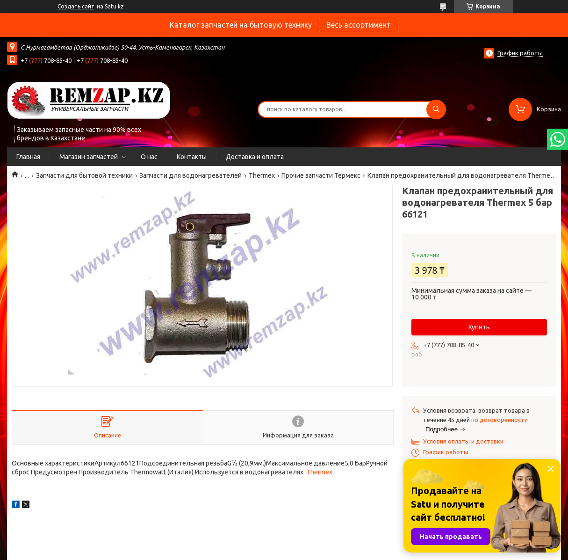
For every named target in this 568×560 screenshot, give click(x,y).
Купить (479, 327)
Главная (28, 156)
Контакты (192, 156)
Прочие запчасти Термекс (320, 175)
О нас (149, 156)
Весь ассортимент (358, 25)
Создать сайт (76, 6)
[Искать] (436, 109)
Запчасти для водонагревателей (190, 175)
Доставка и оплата (255, 156)
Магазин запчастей (88, 156)
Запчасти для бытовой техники (84, 175)
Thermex (262, 175)
